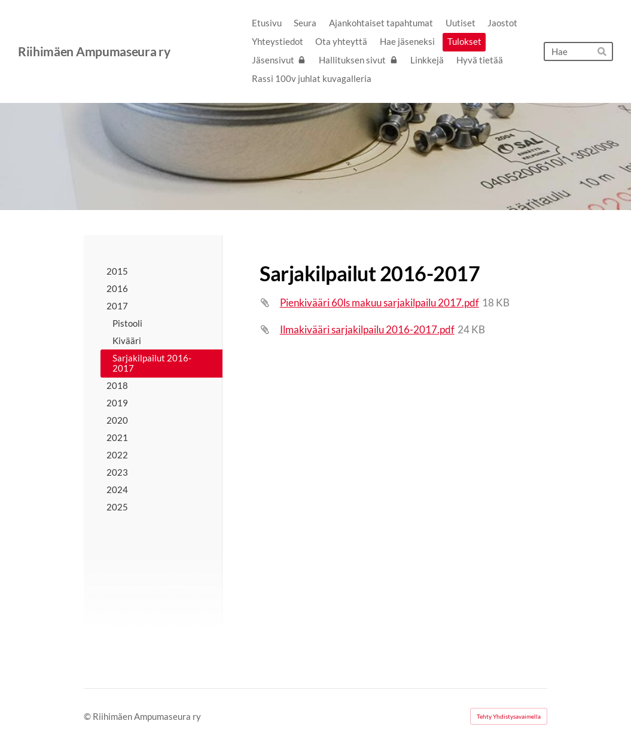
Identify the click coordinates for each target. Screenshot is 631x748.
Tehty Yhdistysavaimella (509, 716)
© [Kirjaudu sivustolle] (88, 716)
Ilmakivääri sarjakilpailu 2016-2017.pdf (367, 329)
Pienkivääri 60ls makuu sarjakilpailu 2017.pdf (379, 302)
